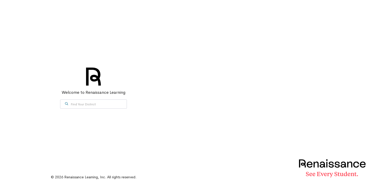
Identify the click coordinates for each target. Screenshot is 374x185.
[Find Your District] (93, 104)
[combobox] (93, 104)
